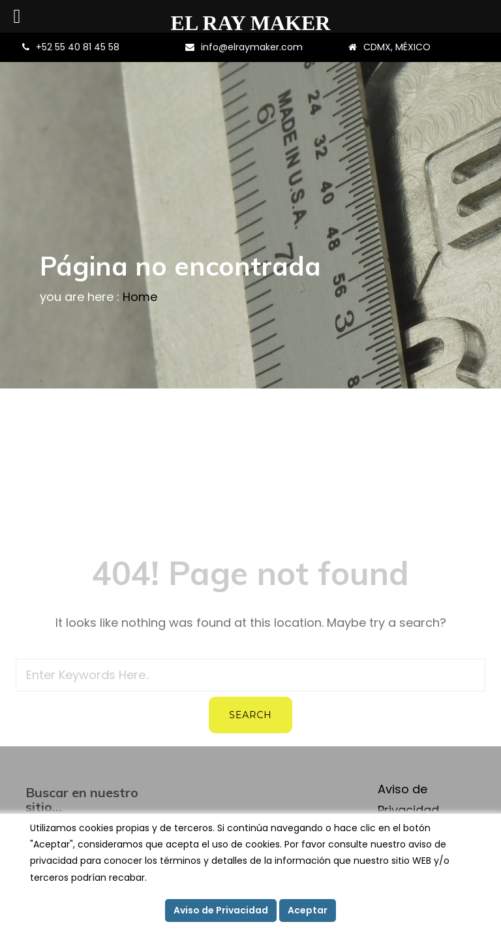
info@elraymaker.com (252, 47)
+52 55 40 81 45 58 (77, 47)
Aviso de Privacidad (221, 910)
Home (140, 297)
